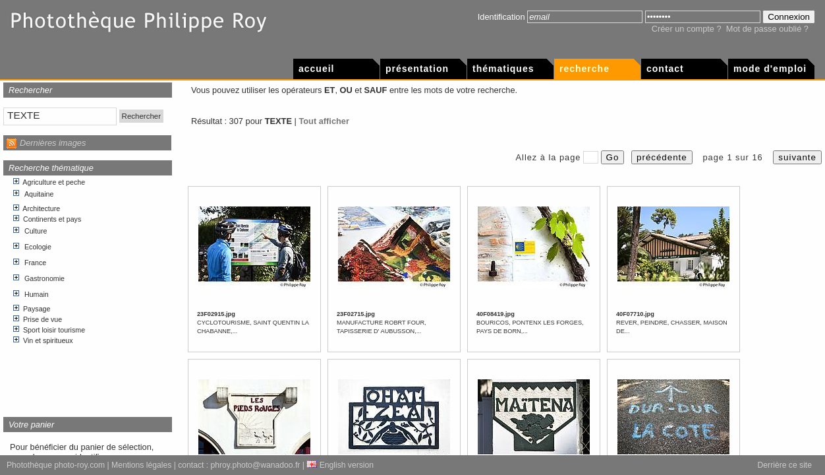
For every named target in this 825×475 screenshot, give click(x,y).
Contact (665, 68)
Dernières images (53, 143)
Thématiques (503, 68)
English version (340, 465)
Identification (501, 17)
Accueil (316, 68)
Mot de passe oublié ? (767, 29)
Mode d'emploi (770, 68)
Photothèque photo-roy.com (56, 465)
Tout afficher (324, 121)
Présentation (417, 68)
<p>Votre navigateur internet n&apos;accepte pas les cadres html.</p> (88, 291)
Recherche (584, 68)
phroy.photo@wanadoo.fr (255, 465)
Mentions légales (141, 465)
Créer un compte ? (687, 29)
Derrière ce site (785, 465)
